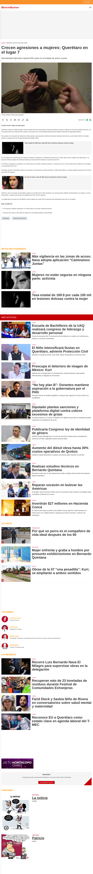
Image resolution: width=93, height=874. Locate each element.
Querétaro (6, 218)
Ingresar (87, 2)
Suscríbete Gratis (46, 782)
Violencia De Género (19, 218)
